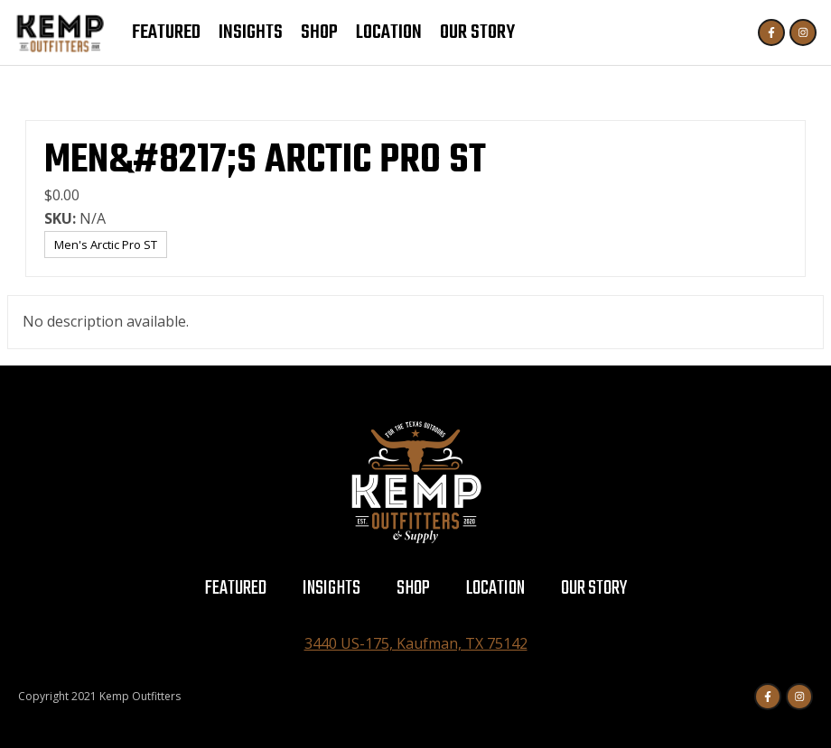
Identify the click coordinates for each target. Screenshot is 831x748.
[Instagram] (803, 32)
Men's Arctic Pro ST (105, 244)
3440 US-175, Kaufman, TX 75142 (416, 643)
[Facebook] (771, 32)
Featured (166, 32)
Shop (319, 32)
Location (389, 32)
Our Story (477, 32)
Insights (251, 32)
